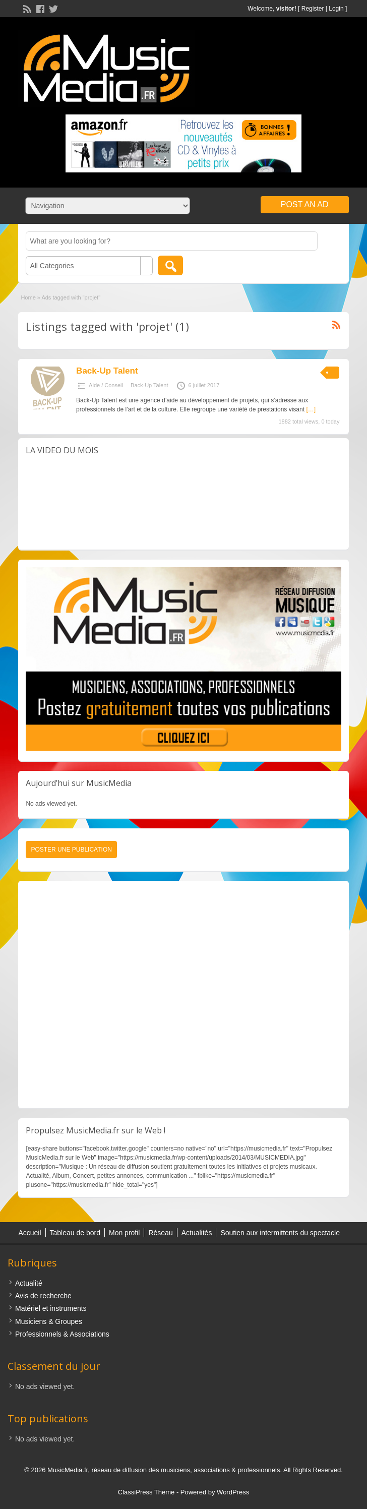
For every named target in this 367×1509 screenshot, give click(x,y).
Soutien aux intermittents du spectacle (280, 1233)
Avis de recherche (43, 1296)
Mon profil (124, 1233)
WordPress (233, 1492)
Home (28, 297)
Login (336, 8)
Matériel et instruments (51, 1308)
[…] (311, 409)
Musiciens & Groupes (48, 1321)
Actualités (196, 1233)
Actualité (28, 1283)
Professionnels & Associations (62, 1334)
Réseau (160, 1233)
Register (312, 8)
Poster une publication (71, 849)
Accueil (29, 1233)
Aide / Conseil (106, 385)
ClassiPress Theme (146, 1492)
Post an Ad (305, 204)
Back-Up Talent (107, 371)
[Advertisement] (183, 994)
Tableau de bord (75, 1233)
